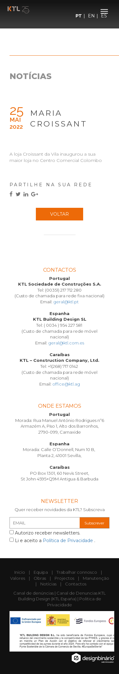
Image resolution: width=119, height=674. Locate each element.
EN (91, 16)
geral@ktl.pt (66, 301)
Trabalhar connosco (76, 572)
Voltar (59, 214)
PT (79, 16)
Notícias (48, 583)
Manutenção (96, 578)
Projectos (64, 578)
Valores (17, 578)
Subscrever (94, 523)
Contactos (75, 583)
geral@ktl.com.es (66, 342)
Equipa (41, 572)
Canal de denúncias (33, 593)
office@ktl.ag (66, 383)
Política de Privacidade (68, 540)
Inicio (19, 572)
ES (104, 16)
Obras (40, 578)
